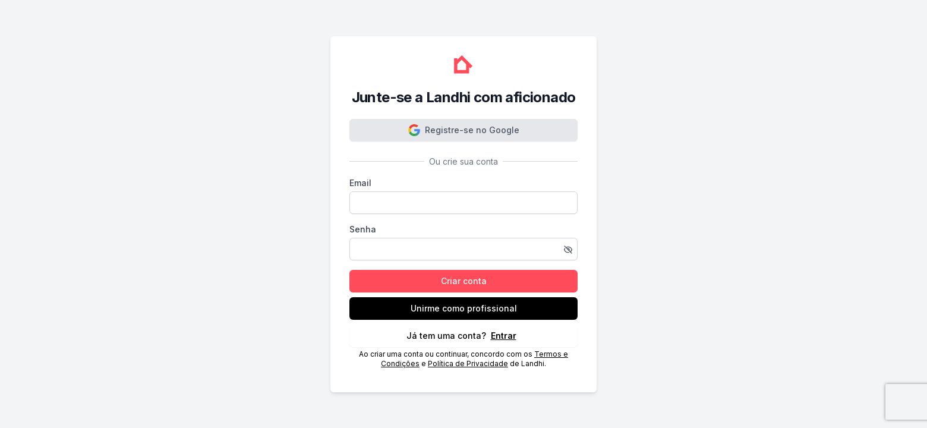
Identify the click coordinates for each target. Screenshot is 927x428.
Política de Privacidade (468, 363)
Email (360, 183)
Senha (362, 229)
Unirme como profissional (464, 308)
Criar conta (464, 281)
